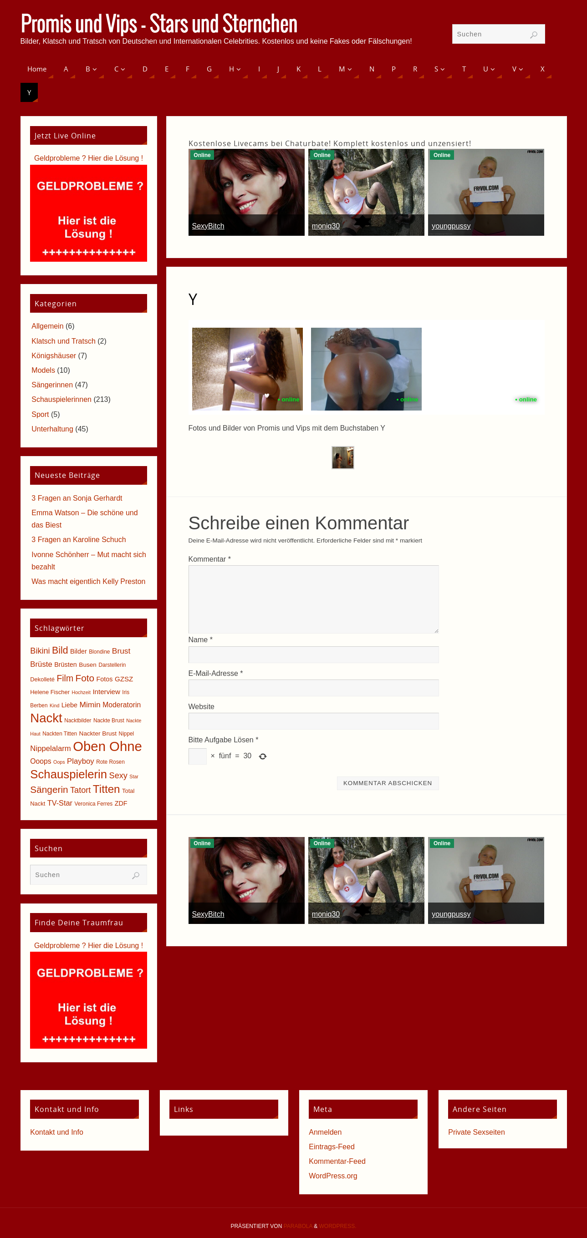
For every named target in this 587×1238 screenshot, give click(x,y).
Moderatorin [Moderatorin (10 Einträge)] (121, 705)
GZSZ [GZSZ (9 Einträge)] (124, 679)
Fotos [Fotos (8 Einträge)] (105, 679)
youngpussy (451, 226)
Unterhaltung (52, 429)
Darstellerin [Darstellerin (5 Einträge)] (112, 665)
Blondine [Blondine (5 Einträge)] (99, 652)
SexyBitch (208, 226)
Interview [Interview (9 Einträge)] (106, 691)
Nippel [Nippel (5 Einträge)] (126, 734)
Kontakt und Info (56, 1132)
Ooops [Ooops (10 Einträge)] (40, 761)
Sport (40, 414)
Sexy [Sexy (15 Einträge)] (118, 775)
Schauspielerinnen (61, 399)
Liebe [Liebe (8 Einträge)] (69, 705)
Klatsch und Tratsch (63, 341)
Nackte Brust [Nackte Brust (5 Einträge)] (108, 720)
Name (201, 640)
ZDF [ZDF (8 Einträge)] (121, 803)
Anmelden (325, 1132)
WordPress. (338, 1226)
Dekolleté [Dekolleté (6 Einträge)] (42, 679)
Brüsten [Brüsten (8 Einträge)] (65, 664)
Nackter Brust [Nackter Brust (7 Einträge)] (98, 733)
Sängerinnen (52, 385)
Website (202, 706)
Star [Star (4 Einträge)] (133, 776)
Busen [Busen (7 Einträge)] (88, 664)
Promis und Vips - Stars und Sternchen (158, 25)
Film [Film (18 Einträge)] (65, 678)
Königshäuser (53, 356)
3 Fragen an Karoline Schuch (78, 539)
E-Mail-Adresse (216, 673)
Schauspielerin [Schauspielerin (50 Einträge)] (68, 774)
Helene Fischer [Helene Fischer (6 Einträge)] (50, 692)
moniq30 (326, 226)
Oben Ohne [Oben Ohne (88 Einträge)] (107, 746)
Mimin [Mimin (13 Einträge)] (89, 704)
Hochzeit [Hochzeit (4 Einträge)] (80, 692)
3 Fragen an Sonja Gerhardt (76, 498)
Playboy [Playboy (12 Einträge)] (80, 761)
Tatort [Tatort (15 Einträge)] (80, 790)
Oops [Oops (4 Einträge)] (59, 762)
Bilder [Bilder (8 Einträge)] (78, 651)
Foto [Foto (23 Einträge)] (84, 678)
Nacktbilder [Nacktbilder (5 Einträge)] (77, 720)
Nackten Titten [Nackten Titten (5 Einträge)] (59, 734)
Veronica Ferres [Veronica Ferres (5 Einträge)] (94, 804)
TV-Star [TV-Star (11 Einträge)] (59, 803)
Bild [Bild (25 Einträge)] (60, 650)
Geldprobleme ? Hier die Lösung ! (88, 158)
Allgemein (47, 326)
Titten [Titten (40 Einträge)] (106, 789)
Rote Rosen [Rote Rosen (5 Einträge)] (110, 762)
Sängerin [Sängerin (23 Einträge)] (49, 789)
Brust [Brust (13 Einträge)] (121, 650)
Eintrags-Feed (332, 1147)
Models (43, 370)
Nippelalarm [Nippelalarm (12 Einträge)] (50, 748)
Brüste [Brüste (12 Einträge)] (41, 664)
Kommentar (210, 559)
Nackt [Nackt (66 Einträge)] (46, 718)
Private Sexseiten (476, 1132)
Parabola (298, 1226)
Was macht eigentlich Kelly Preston (88, 581)
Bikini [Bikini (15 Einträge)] (40, 650)
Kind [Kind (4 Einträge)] (54, 705)
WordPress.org (333, 1176)
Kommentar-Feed (337, 1161)
